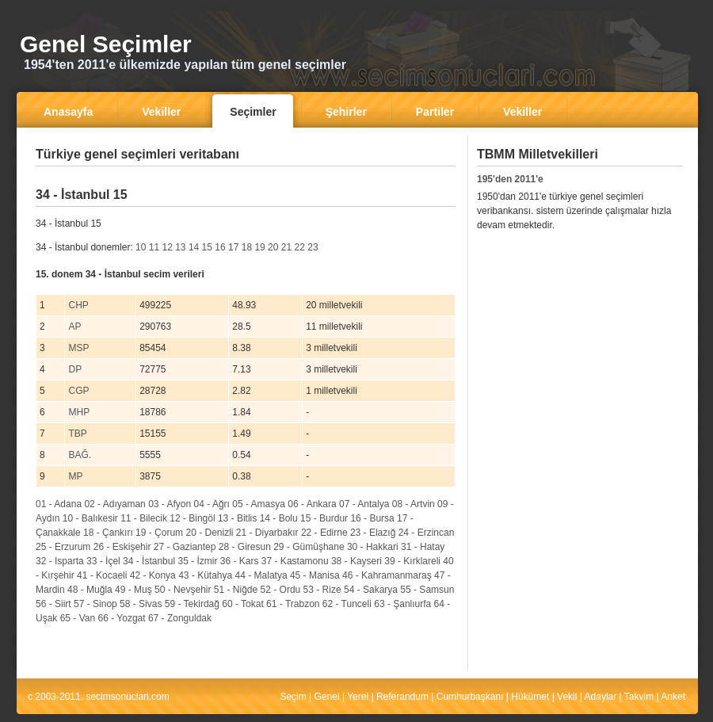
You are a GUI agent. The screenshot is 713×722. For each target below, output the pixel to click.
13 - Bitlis (237, 518)
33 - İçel (103, 561)
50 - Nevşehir (182, 589)
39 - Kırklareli (412, 561)
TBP (77, 433)
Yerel (357, 696)
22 (300, 247)
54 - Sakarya (371, 589)
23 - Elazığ (372, 532)
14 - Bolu (279, 518)
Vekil (567, 696)
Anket (673, 696)
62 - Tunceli (347, 603)
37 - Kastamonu (295, 561)
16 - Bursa (372, 518)
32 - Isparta (60, 561)
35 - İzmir (197, 561)
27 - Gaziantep (185, 546)
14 (194, 247)
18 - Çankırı (108, 532)
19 (259, 247)
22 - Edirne (324, 532)
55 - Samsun (427, 589)
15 (207, 247)
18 (247, 247)
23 (312, 247)
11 (154, 247)
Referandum (402, 696)
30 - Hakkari (372, 546)
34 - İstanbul (149, 561)
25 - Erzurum (63, 546)
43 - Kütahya (205, 575)
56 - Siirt (53, 603)
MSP (78, 347)
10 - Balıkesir (90, 518)
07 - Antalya (364, 504)
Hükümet (530, 696)
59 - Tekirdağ (192, 603)
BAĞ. (79, 454)
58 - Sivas (141, 603)
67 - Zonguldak (180, 618)
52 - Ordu (281, 589)
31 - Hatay (422, 546)
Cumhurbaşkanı (470, 696)
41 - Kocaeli (102, 575)
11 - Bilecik (143, 518)
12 (167, 247)
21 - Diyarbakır (267, 532)
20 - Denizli (209, 532)
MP (75, 476)
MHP (79, 412)
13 (180, 247)
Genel (327, 696)
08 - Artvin (413, 504)
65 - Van (77, 618)
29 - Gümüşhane (308, 546)
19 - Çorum (159, 532)
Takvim (639, 696)
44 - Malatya (261, 575)
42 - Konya (153, 575)
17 (233, 247)
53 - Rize (322, 589)
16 (220, 247)
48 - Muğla (89, 589)
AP (74, 326)
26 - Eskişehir (122, 546)
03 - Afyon (169, 504)
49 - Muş (133, 589)
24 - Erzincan (426, 532)
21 (286, 247)
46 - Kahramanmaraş (387, 575)
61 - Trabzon (292, 603)
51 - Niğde (235, 589)
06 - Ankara (312, 504)
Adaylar (601, 696)
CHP (78, 305)
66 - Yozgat (122, 618)
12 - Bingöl (192, 518)
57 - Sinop (95, 603)
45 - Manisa (315, 575)
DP (75, 369)
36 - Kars (239, 561)
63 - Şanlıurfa (402, 603)
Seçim (293, 696)
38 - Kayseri (356, 561)
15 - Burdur (324, 518)
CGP (78, 390)
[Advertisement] (576, 357)
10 (140, 247)
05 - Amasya (258, 504)
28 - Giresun (245, 546)
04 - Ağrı (212, 504)
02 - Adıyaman (114, 504)
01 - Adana (59, 504)
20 (273, 247)
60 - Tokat (242, 603)
